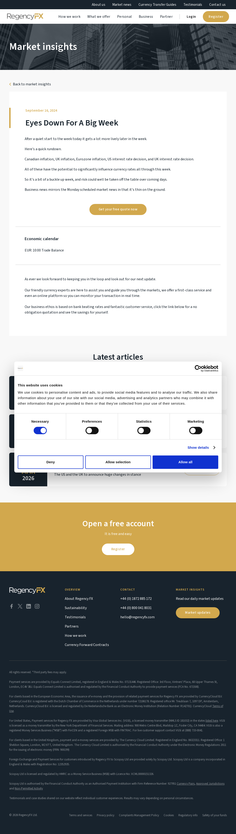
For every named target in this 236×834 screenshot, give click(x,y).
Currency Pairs (186, 784)
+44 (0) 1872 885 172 (136, 598)
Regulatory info (188, 815)
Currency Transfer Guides (158, 4)
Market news (122, 4)
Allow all (185, 462)
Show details (198, 447)
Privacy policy (105, 815)
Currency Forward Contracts (87, 644)
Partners (72, 626)
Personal (124, 16)
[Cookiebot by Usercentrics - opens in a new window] (198, 368)
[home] (25, 16)
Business (146, 16)
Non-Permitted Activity (29, 788)
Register (216, 16)
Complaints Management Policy (139, 815)
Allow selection (117, 462)
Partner (166, 16)
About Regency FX (79, 598)
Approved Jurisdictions (210, 784)
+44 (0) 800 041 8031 (136, 607)
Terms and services (80, 815)
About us (98, 4)
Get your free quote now (118, 209)
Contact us (217, 4)
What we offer (98, 16)
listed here (212, 721)
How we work (69, 16)
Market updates (197, 612)
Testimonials (192, 4)
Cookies (169, 815)
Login (191, 16)
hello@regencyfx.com (137, 617)
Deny (50, 462)
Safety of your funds (214, 815)
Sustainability (76, 607)
